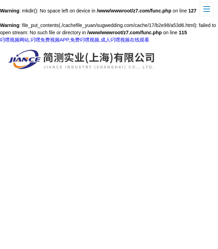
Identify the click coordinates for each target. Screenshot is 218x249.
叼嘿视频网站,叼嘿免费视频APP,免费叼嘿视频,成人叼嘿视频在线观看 (74, 40)
